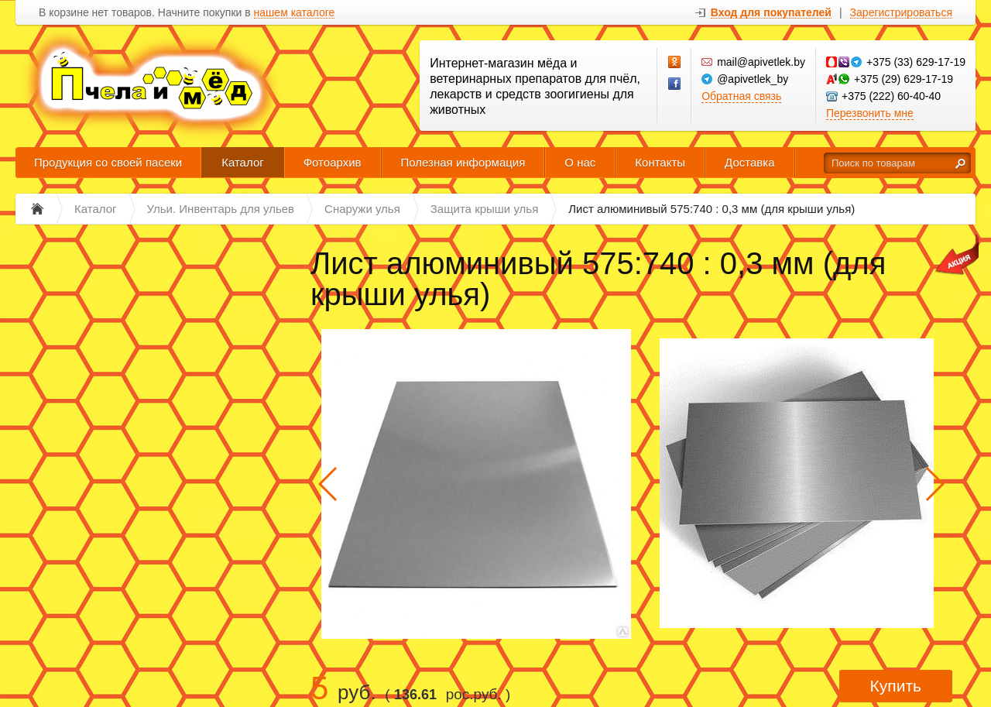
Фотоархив (332, 162)
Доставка (749, 162)
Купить (895, 686)
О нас (579, 162)
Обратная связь (741, 96)
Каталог (242, 162)
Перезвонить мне (870, 113)
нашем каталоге (294, 13)
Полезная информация (463, 162)
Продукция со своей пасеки (108, 162)
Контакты (660, 162)
